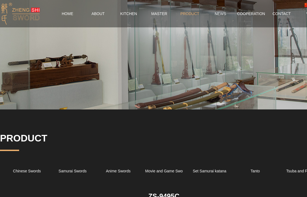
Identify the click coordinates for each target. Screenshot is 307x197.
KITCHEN (128, 13)
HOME (67, 13)
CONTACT (282, 13)
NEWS (220, 13)
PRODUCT (189, 13)
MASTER (159, 13)
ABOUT (98, 13)
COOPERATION (251, 13)
